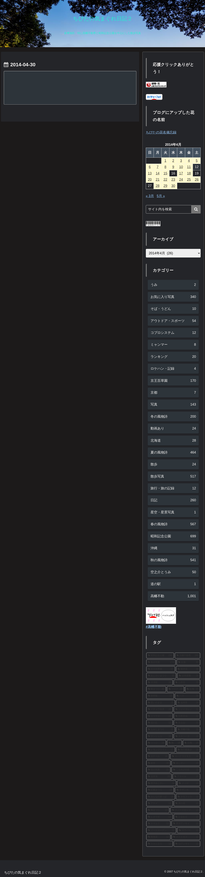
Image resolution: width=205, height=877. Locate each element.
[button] (196, 209)
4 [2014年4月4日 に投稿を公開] (189, 161)
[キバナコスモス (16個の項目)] (185, 756)
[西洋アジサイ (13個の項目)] (185, 824)
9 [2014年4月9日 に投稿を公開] (173, 167)
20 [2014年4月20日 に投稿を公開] (150, 179)
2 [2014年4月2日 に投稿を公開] (173, 161)
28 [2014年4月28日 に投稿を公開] (157, 186)
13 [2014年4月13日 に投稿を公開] (150, 173)
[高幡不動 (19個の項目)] (188, 730)
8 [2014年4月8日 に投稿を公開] (165, 167)
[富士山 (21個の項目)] (187, 723)
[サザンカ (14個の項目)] (187, 790)
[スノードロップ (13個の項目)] (185, 810)
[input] (173, 209)
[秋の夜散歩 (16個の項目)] (188, 750)
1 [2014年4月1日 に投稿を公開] (165, 161)
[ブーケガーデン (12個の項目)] (161, 830)
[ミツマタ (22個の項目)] (159, 716)
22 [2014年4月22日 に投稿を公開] (165, 179)
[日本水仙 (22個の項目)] (187, 716)
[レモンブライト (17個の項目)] (160, 750)
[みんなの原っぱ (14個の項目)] (160, 797)
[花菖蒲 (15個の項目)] (159, 777)
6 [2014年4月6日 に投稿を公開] (150, 167)
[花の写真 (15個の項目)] (158, 770)
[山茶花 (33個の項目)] (187, 683)
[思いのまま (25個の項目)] (160, 703)
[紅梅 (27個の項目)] (192, 689)
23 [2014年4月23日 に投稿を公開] (173, 179)
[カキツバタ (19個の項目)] (187, 736)
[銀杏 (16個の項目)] (158, 763)
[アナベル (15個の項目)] (186, 777)
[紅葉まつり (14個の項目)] (160, 790)
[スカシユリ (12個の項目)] (159, 844)
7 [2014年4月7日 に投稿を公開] (157, 167)
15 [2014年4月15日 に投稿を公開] (165, 173)
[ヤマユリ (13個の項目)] (158, 824)
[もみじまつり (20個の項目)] (160, 730)
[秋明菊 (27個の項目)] (160, 696)
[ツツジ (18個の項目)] (156, 743)
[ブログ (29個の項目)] (175, 689)
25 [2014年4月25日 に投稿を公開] (189, 179)
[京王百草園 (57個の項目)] (160, 669)
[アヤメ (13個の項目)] (159, 803)
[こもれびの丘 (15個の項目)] (185, 770)
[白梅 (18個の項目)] (191, 743)
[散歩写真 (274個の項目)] (161, 662)
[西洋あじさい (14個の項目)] (161, 783)
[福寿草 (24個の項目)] (188, 703)
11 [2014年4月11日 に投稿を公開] (189, 167)
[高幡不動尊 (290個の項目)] (187, 656)
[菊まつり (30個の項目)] (156, 689)
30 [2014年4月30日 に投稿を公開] (173, 186)
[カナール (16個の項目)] (157, 756)
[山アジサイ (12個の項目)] (187, 844)
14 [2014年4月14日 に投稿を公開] (157, 173)
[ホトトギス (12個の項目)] (185, 837)
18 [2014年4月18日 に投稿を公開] (189, 173)
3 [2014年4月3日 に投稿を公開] (181, 161)
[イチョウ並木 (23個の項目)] (159, 709)
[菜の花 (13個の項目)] (187, 803)
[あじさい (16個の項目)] (185, 763)
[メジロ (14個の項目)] (188, 783)
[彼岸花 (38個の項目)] (188, 669)
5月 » (161, 196)
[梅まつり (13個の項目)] (157, 810)
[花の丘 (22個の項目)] (159, 723)
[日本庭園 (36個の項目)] (188, 676)
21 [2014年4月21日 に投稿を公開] (157, 179)
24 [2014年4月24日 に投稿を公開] (181, 179)
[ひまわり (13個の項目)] (187, 817)
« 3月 (150, 196)
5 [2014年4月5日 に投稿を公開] (197, 161)
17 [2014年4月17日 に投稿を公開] (181, 173)
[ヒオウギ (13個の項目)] (159, 817)
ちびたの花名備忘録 (161, 132)
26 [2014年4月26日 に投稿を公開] (197, 179)
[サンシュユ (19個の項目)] (159, 736)
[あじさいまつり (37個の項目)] (161, 676)
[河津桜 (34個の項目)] (159, 683)
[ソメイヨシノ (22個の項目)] (187, 709)
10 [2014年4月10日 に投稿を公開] (181, 167)
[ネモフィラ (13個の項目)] (188, 797)
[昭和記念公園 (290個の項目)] (160, 656)
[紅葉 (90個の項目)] (188, 662)
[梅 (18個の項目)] (174, 743)
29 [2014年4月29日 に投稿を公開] (165, 186)
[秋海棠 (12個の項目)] (158, 837)
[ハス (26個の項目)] (187, 696)
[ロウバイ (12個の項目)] (188, 830)
